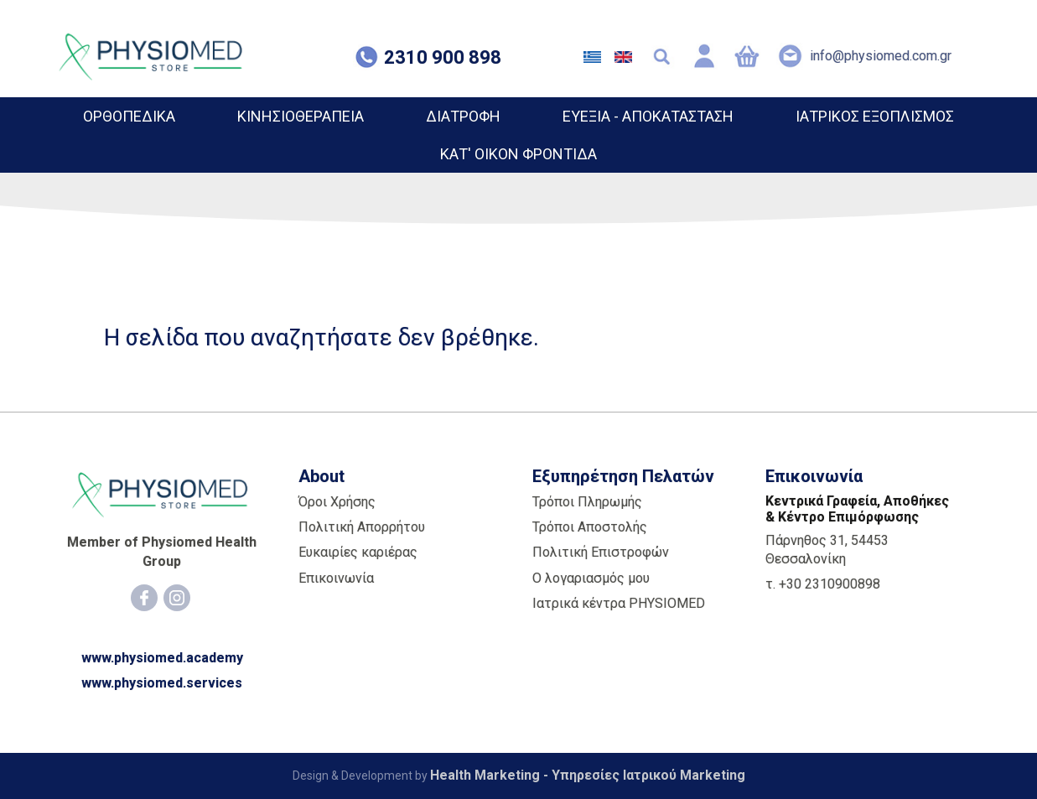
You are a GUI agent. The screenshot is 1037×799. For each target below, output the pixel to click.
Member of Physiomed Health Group (162, 551)
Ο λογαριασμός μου (591, 578)
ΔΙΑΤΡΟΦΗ (463, 116)
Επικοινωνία (336, 578)
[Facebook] (144, 597)
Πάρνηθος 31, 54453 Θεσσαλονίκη (827, 549)
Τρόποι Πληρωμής (587, 502)
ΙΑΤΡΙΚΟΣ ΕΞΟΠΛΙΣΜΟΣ (875, 116)
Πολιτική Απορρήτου (361, 527)
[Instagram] (176, 597)
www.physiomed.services (161, 683)
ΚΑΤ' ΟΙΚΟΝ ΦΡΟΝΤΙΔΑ (518, 154)
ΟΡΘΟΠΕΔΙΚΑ (129, 116)
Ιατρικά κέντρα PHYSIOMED (618, 603)
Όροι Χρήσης (337, 502)
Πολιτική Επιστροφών (600, 552)
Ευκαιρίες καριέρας (357, 552)
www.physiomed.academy (162, 658)
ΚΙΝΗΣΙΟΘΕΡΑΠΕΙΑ (300, 116)
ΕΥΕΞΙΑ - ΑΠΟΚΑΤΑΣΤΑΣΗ (648, 116)
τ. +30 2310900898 (822, 584)
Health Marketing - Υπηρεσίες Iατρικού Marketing (587, 775)
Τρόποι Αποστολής (589, 527)
